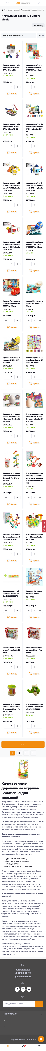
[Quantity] (12, 87)
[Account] (43, 3)
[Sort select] (18, 35)
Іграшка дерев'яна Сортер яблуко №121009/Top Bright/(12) (11, 67)
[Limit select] (41, 35)
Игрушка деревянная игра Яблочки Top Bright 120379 (34, 537)
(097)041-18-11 (23, 969)
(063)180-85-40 (23, 973)
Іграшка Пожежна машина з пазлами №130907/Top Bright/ (11, 303)
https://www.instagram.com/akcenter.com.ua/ (23, 989)
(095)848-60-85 (23, 976)
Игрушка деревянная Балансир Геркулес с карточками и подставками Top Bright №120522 (34, 478)
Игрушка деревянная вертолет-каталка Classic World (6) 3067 (34, 706)
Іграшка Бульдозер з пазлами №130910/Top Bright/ (11, 360)
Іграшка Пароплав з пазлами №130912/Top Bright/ (34, 303)
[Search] (7, 3)
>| (33, 753)
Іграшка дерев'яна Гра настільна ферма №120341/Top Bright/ (34, 360)
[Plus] (17, 87)
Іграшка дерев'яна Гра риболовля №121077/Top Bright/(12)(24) (11, 126)
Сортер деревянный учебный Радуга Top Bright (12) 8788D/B (11, 593)
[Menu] (3, 3)
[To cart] (11, 93)
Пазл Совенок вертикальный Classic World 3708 (11, 650)
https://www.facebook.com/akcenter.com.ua (17, 989)
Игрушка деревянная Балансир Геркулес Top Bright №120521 (11, 537)
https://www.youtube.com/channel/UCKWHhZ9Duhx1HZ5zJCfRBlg (29, 989)
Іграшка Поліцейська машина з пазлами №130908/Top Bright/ (34, 244)
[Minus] (6, 87)
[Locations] (39, 3)
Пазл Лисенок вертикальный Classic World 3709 (34, 650)
